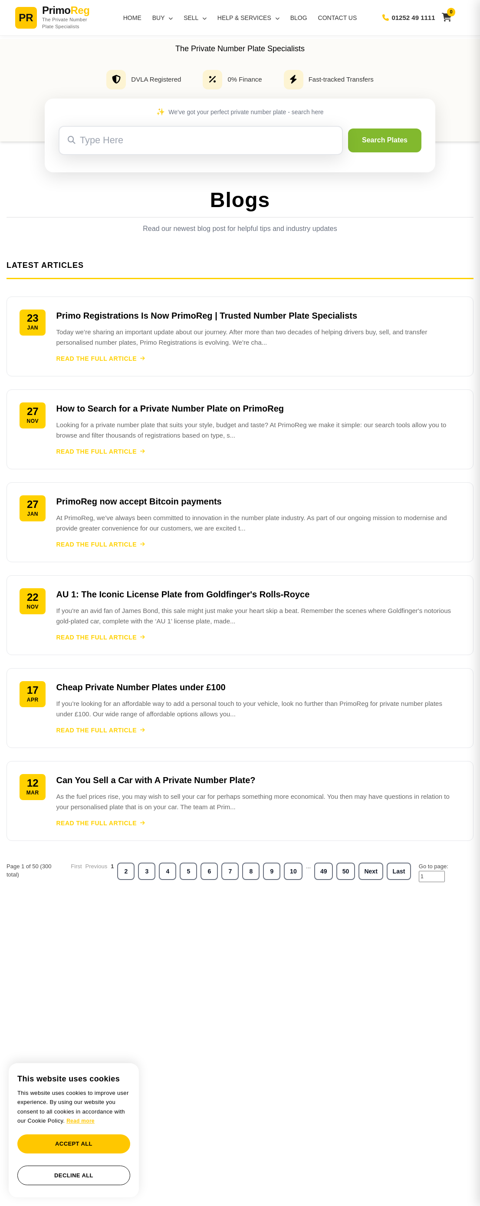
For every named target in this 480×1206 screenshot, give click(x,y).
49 (323, 875)
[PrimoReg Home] (63, 17)
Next (370, 875)
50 (345, 875)
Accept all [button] (73, 1143)
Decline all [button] (73, 1175)
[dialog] (74, 1130)
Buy (162, 17)
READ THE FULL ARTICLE (101, 359)
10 (293, 875)
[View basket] (447, 17)
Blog (298, 17)
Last (399, 875)
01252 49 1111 (408, 17)
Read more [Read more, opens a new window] (80, 1121)
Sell (195, 17)
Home (132, 17)
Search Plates (385, 140)
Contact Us (337, 17)
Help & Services (248, 17)
